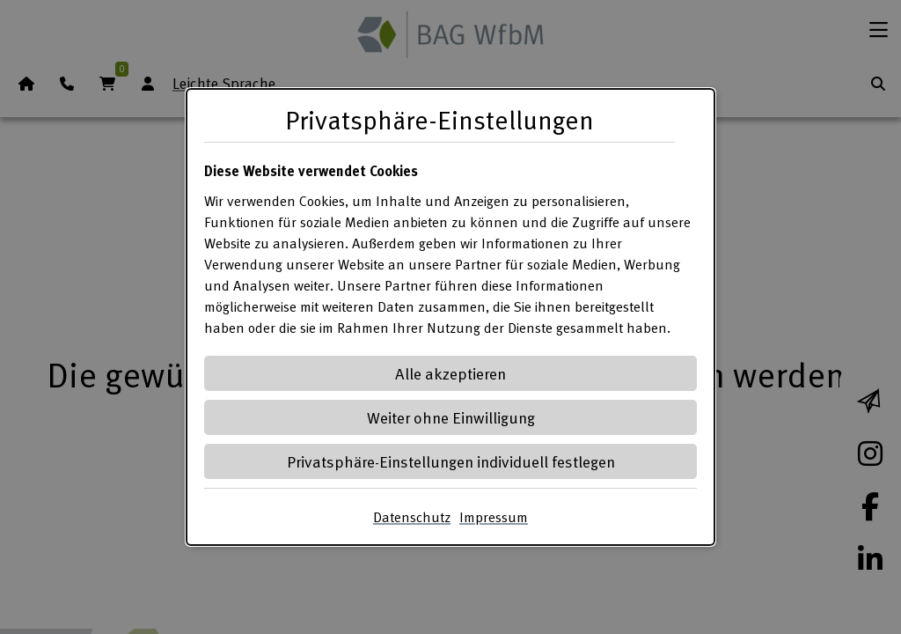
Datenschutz (411, 516)
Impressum (493, 516)
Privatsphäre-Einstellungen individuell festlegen (451, 461)
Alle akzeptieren (450, 373)
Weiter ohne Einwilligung (451, 417)
